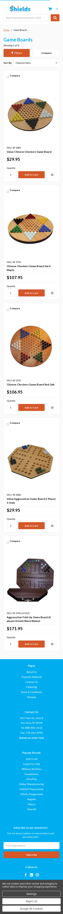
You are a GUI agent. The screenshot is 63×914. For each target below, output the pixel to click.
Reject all (31, 901)
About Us (31, 671)
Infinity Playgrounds (31, 794)
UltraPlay (31, 779)
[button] (17, 53)
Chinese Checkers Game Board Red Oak (31, 384)
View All (31, 809)
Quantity (11, 168)
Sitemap (31, 697)
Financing (31, 686)
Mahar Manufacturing (31, 784)
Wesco (31, 804)
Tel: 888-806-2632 (31, 727)
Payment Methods (31, 676)
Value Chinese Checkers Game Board (29, 151)
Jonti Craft (32, 758)
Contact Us (31, 681)
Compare (46, 52)
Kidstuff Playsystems (32, 789)
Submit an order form (31, 737)
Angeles (31, 799)
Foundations (31, 773)
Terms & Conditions (31, 692)
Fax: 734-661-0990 (31, 732)
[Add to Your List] (52, 174)
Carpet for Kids (31, 763)
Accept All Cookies (31, 908)
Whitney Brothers (32, 768)
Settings (31, 894)
